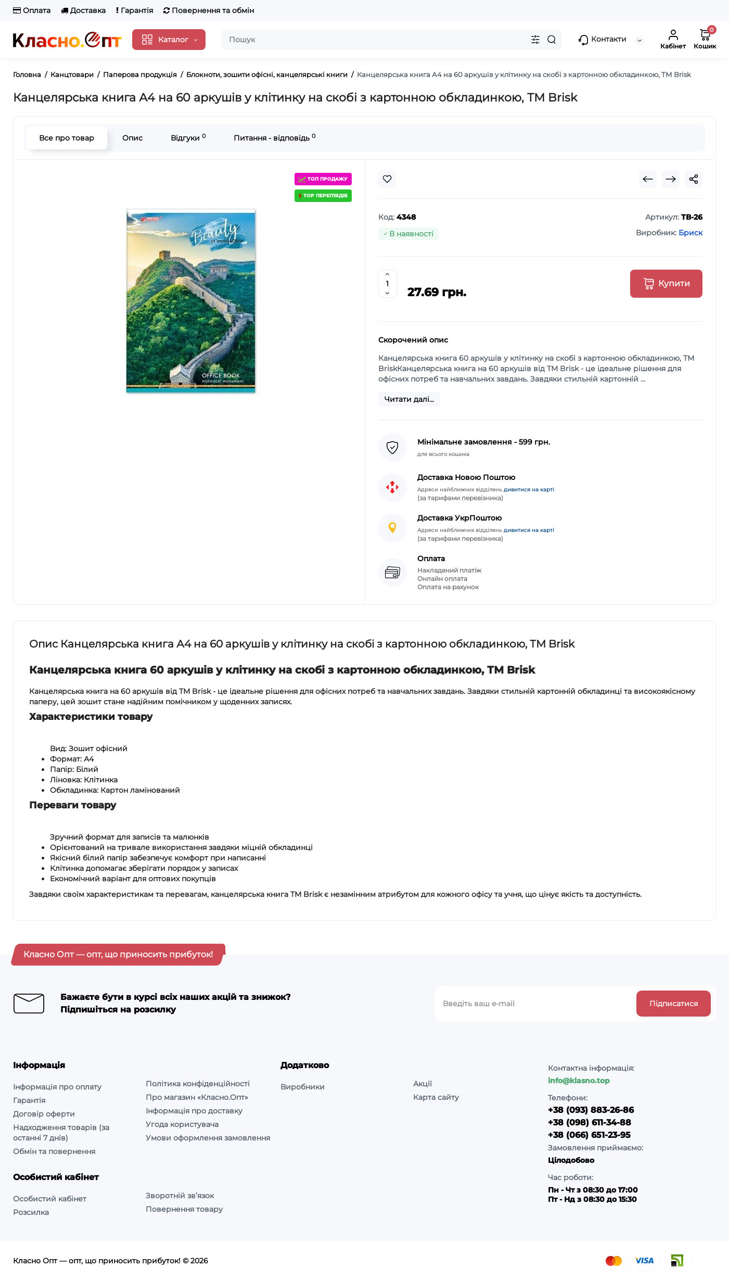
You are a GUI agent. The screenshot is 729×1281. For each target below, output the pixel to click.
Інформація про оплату (57, 1087)
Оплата (31, 10)
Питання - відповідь (274, 138)
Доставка (83, 10)
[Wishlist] (387, 179)
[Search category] (535, 39)
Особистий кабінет (49, 1198)
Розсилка (31, 1212)
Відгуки (188, 138)
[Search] (551, 39)
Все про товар (66, 138)
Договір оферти (44, 1114)
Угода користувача (182, 1124)
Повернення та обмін (208, 10)
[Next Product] (671, 179)
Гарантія (134, 10)
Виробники (302, 1087)
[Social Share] (693, 179)
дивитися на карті (529, 489)
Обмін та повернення (54, 1151)
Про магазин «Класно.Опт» (197, 1097)
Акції (422, 1083)
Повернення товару (184, 1209)
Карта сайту (436, 1097)
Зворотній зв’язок (180, 1195)
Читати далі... (409, 399)
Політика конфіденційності (198, 1083)
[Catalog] (169, 39)
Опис (132, 138)
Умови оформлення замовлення (208, 1138)
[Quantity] (387, 283)
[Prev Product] (648, 179)
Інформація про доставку (194, 1110)
